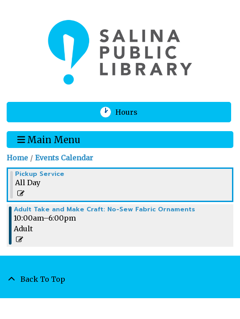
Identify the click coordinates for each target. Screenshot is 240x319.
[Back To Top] (120, 279)
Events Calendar (64, 157)
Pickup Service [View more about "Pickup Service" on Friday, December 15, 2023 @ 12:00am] (39, 174)
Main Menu (49, 139)
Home (17, 157)
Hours (132, 112)
